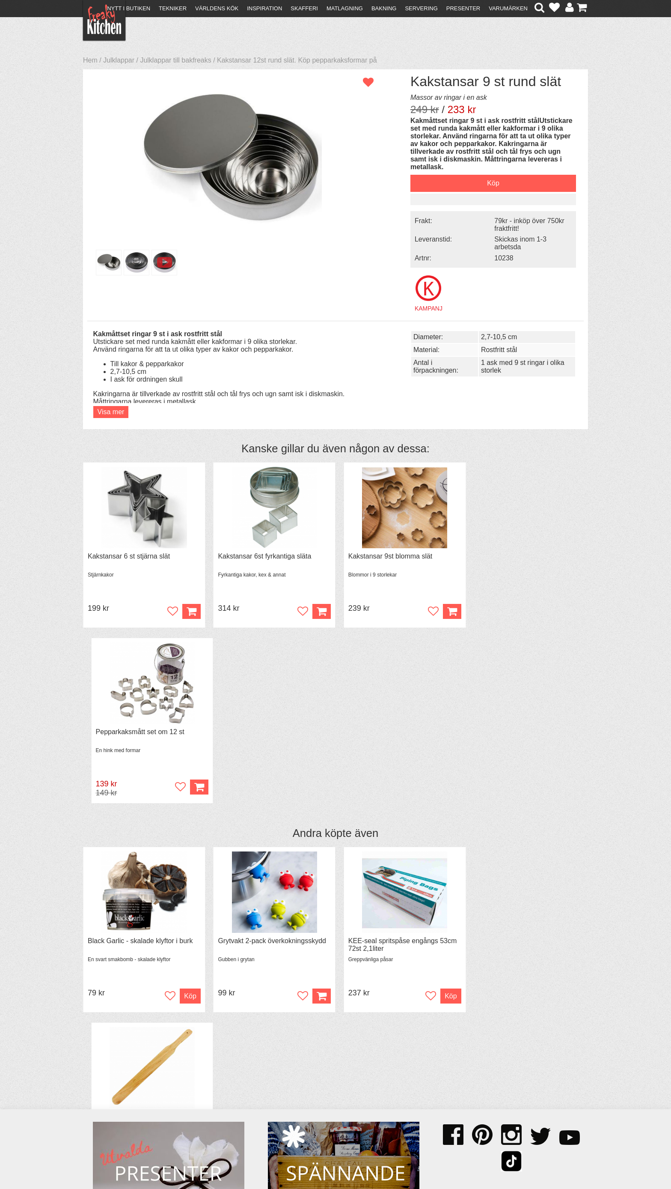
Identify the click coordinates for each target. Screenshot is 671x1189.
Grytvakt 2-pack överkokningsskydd (270, 764)
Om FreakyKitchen (333, 1081)
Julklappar (118, 60)
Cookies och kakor (333, 1096)
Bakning (384, 8)
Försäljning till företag (119, 1103)
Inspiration (264, 8)
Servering (421, 8)
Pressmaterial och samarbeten (351, 1089)
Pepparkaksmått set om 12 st (516, 555)
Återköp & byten (111, 1095)
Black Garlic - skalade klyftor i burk (140, 764)
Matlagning (345, 8)
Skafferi (304, 8)
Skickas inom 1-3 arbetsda (515, 242)
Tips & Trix (225, 1087)
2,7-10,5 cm (495, 336)
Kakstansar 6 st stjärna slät (129, 555)
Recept (220, 1080)
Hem (90, 60)
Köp (317, 819)
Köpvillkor (102, 1087)
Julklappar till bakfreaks (175, 60)
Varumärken (508, 8)
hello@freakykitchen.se (303, 1160)
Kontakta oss (107, 1080)
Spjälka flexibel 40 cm (505, 764)
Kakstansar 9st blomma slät (386, 555)
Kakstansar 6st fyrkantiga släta (262, 555)
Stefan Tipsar (229, 1103)
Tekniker (173, 8)
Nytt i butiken (128, 8)
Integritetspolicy (111, 1110)
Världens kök (216, 8)
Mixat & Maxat (230, 1095)
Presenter (463, 8)
